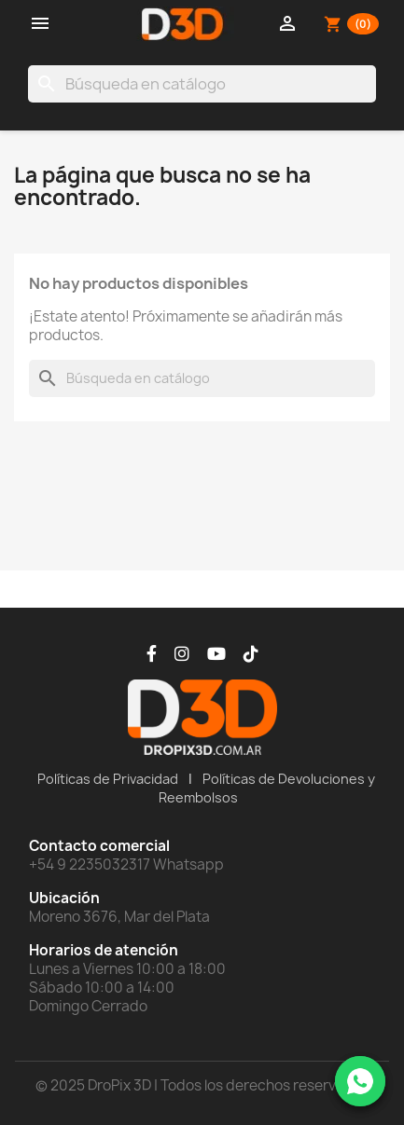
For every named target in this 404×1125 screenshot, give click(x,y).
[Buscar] (202, 84)
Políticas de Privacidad (107, 779)
